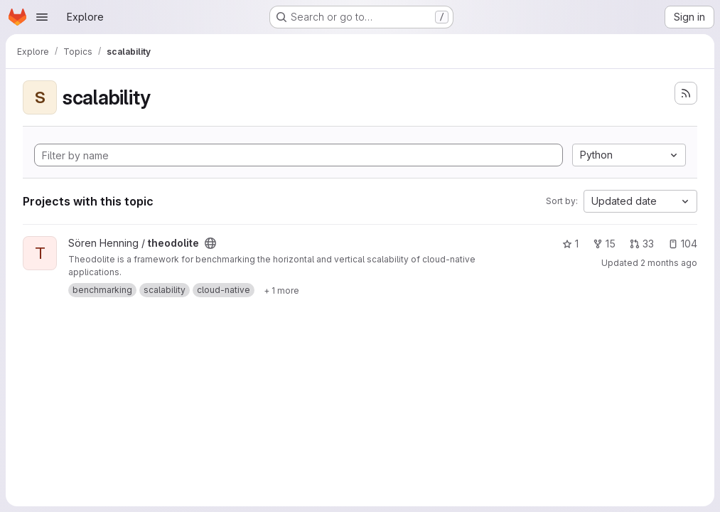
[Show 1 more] (281, 290)
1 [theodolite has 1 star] (570, 244)
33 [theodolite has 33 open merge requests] (642, 244)
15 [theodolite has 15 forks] (604, 244)
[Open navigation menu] (42, 17)
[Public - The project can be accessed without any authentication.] (210, 243)
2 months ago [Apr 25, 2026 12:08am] (668, 262)
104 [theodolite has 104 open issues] (682, 244)
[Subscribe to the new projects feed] (686, 93)
